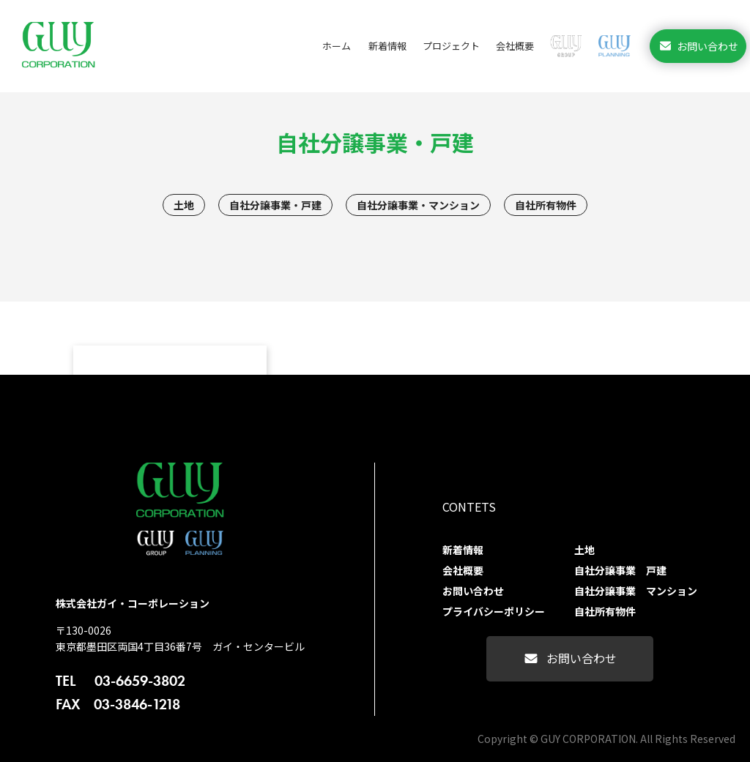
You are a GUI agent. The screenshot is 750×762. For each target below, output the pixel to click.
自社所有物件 (545, 205)
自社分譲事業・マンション (418, 205)
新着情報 (387, 46)
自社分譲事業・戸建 (275, 205)
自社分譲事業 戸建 (620, 570)
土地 (184, 205)
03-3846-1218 (118, 704)
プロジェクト (451, 46)
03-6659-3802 (120, 680)
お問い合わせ (698, 45)
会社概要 (515, 46)
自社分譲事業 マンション (635, 590)
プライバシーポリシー (493, 611)
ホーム (336, 46)
